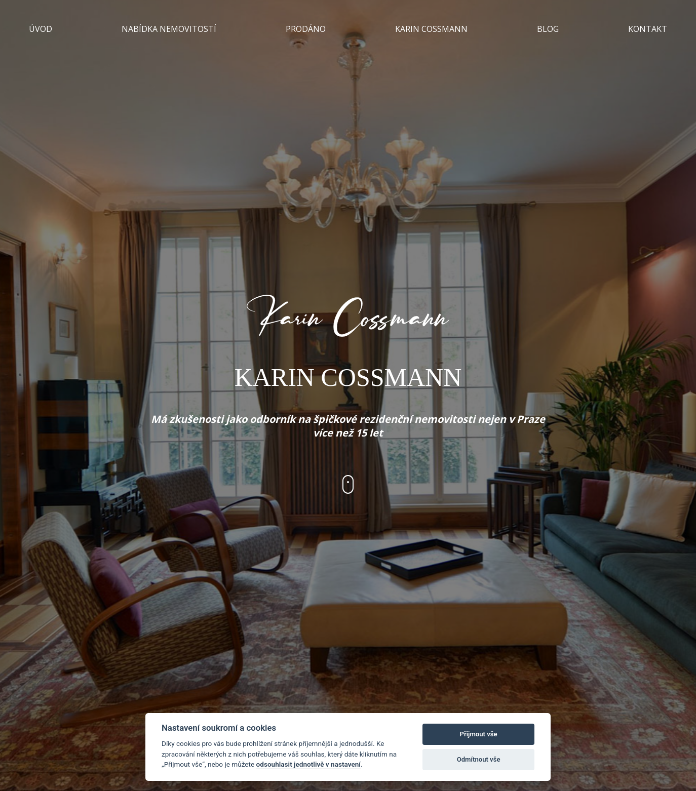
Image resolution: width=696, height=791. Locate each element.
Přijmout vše (478, 734)
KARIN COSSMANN (431, 28)
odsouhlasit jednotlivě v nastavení (308, 764)
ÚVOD (40, 28)
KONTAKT (647, 28)
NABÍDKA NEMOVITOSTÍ (169, 28)
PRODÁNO (306, 28)
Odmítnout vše (478, 759)
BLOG (548, 28)
